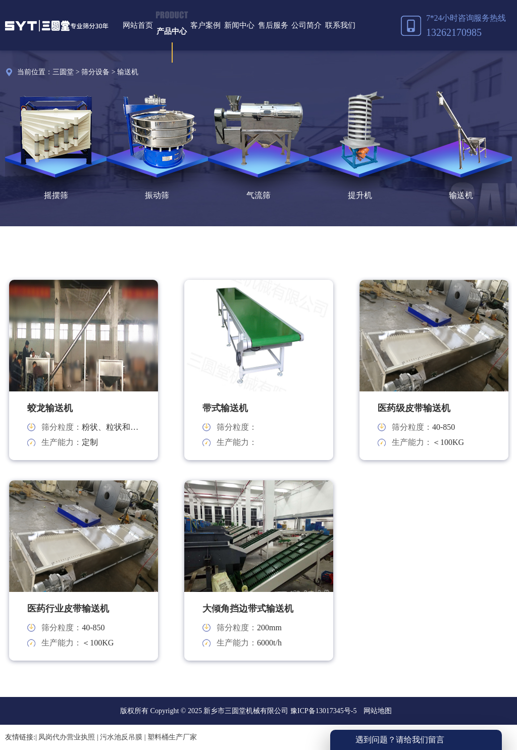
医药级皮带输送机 (414, 408)
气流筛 (258, 195)
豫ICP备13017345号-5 (322, 711)
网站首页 (138, 25)
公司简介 (306, 25)
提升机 (360, 195)
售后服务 (273, 25)
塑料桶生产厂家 (172, 737)
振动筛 (157, 195)
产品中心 (172, 31)
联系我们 (340, 25)
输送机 (127, 72)
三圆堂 (63, 72)
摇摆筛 (56, 195)
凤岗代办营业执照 (66, 737)
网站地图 (378, 711)
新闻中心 (239, 25)
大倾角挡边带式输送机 (247, 609)
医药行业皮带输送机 (68, 609)
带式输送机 (225, 408)
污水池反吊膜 (121, 737)
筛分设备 (95, 72)
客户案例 (205, 25)
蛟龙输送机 (50, 408)
